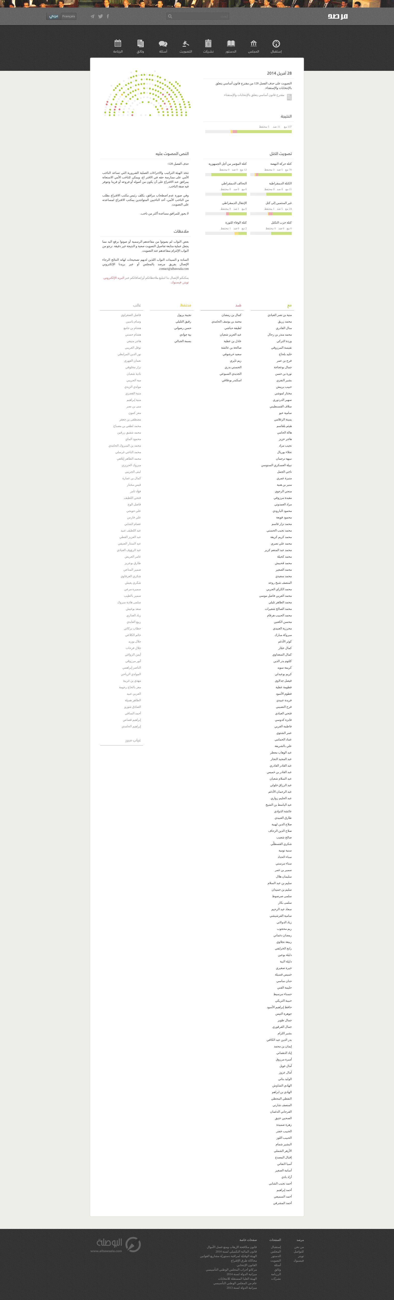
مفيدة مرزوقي (283, 498)
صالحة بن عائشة (231, 347)
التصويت (186, 51)
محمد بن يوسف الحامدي (226, 321)
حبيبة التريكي (283, 1000)
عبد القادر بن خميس (279, 772)
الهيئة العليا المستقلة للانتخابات (237, 1278)
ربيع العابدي (134, 622)
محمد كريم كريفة (281, 537)
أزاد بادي (286, 1177)
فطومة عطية (284, 687)
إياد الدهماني (284, 1053)
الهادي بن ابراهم (282, 1092)
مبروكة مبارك (283, 635)
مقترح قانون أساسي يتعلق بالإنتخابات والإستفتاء (258, 95)
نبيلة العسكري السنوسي (276, 465)
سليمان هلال (284, 876)
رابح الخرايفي (283, 948)
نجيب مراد (285, 445)
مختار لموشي (283, 393)
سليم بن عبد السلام (280, 883)
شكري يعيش (133, 582)
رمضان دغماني (282, 935)
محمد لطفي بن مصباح (127, 426)
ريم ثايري (235, 360)
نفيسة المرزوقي (281, 347)
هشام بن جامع (132, 328)
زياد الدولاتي (284, 922)
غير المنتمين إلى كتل (279, 203)
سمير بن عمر (283, 870)
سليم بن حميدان (282, 889)
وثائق (140, 51)
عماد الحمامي (283, 739)
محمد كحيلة (284, 556)
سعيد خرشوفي (232, 354)
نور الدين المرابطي (129, 354)
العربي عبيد (134, 693)
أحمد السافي (133, 713)
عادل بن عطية (232, 341)
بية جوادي (185, 334)
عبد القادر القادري (281, 765)
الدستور (231, 51)
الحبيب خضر (284, 1131)
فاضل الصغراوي (131, 315)
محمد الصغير (284, 569)
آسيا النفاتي (284, 1164)
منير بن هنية (284, 484)
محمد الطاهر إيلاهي (129, 458)
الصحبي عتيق (283, 1118)
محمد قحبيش (283, 563)
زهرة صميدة (284, 1124)
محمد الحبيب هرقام (279, 615)
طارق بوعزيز (133, 563)
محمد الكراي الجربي (279, 589)
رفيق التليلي (183, 321)
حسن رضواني (182, 328)
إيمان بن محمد (283, 1046)
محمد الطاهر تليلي (280, 602)
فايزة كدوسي (283, 720)
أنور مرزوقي (133, 661)
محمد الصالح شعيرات (278, 609)
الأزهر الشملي (283, 1151)
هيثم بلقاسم (284, 426)
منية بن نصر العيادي (280, 315)
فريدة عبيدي (284, 700)
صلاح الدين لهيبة (282, 824)
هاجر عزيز (285, 439)
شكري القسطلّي (281, 844)
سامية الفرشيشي (281, 915)
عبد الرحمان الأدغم (280, 791)
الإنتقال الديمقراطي (234, 203)
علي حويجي (133, 511)
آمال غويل (285, 1066)
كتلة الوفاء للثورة (236, 222)
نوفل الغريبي (133, 347)
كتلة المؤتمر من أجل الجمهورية (228, 164)
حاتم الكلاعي (133, 635)
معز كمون (134, 413)
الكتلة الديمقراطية (280, 183)
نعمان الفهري (132, 360)
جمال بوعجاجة (283, 367)
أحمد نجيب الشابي (280, 1183)
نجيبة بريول (184, 315)
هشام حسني (133, 334)
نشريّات (208, 51)
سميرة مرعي (132, 589)
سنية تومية (285, 850)
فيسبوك (176, 282)
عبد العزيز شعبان (230, 334)
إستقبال (276, 51)
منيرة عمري (284, 478)
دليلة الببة (286, 961)
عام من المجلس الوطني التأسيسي (235, 1283)
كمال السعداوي (282, 654)
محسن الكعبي (283, 622)
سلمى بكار (285, 902)
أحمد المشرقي (282, 1203)
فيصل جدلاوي (283, 680)
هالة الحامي (284, 432)
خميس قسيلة (283, 974)
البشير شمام (284, 1144)
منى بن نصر (133, 406)
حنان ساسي (284, 981)
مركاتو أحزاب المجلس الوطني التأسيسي (231, 1269)
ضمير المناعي (132, 569)
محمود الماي (133, 439)
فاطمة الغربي (283, 726)
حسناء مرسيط (282, 994)
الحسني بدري (233, 367)
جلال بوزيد (134, 641)
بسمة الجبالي (182, 341)
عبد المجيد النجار (281, 759)
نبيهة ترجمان (284, 458)
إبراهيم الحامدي (131, 726)
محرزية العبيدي (282, 628)
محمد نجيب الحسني (279, 530)
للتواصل (299, 1251)
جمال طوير (285, 1020)
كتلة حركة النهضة (281, 164)
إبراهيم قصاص (132, 720)
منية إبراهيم (134, 400)
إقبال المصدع (283, 1157)
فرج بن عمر (284, 360)
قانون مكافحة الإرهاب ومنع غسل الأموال (232, 1247)
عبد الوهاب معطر (281, 752)
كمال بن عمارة (131, 478)
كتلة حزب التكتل (281, 222)
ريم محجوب (284, 929)
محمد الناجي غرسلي (128, 452)
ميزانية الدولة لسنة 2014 (242, 1274)
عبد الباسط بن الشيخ (279, 804)
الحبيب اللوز (284, 1138)
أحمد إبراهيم (284, 1190)
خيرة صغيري (284, 968)
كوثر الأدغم (285, 641)
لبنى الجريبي (133, 471)
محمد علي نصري (281, 543)
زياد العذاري (133, 615)
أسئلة (163, 51)
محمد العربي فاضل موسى (275, 596)
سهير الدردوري (282, 400)
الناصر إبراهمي (131, 667)
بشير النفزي (284, 380)
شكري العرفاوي (131, 576)
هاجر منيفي (134, 341)
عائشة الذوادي (283, 811)
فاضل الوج (134, 504)
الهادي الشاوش (282, 1085)
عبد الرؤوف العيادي (129, 550)
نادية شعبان (134, 373)
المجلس (253, 51)
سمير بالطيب (132, 596)
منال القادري (284, 328)
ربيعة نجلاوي (284, 942)
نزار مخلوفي (133, 367)
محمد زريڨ (285, 321)
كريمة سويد (284, 667)
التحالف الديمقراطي (234, 183)
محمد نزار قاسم (282, 524)
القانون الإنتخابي (247, 1265)
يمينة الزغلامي (283, 419)
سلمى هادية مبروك (129, 602)
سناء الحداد (285, 857)
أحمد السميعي (283, 1196)
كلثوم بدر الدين (282, 661)
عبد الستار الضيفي (129, 543)
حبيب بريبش (284, 387)
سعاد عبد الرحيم (281, 909)
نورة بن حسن (283, 373)
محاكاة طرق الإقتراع (244, 1260)
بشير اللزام (285, 1033)
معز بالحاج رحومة (130, 687)
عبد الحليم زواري (281, 798)
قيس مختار (134, 484)
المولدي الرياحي (131, 674)
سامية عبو (285, 413)
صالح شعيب (284, 837)
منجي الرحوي (283, 491)
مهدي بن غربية (132, 680)
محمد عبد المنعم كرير (278, 550)
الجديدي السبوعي (230, 373)
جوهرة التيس (283, 1013)
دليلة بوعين (285, 955)
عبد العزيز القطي (130, 537)
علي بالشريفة (283, 746)
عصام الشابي (132, 524)
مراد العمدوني (283, 504)
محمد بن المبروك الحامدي (125, 445)
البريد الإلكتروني (114, 278)
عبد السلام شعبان (281, 778)
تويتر (186, 282)
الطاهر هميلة (133, 700)
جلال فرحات (133, 648)
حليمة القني (284, 987)
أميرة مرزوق (284, 1059)
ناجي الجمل (284, 471)
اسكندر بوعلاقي (231, 380)
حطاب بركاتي (132, 628)
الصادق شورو (132, 707)
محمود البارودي (282, 511)
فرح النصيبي (284, 707)
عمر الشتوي (284, 733)
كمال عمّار (285, 648)
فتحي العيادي (283, 713)
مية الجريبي (133, 380)
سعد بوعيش (133, 609)
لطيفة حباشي (232, 328)
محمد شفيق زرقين (129, 432)
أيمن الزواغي (133, 654)
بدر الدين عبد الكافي (279, 1040)
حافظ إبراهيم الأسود (279, 1007)
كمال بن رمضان (231, 315)
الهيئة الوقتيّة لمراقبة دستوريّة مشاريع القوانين (228, 1256)
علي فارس (134, 517)
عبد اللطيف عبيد (131, 530)
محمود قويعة (284, 517)
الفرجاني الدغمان (281, 1111)
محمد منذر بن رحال (280, 334)
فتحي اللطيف (132, 498)
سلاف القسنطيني (281, 406)
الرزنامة (118, 51)
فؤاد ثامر (135, 491)
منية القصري (133, 393)
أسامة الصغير (283, 1170)
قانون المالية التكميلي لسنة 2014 (236, 1251)
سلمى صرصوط (282, 896)
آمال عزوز (285, 1072)
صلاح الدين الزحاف (280, 831)
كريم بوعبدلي (283, 674)
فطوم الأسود (284, 693)
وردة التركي (284, 341)
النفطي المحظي (281, 1098)
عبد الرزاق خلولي (281, 785)
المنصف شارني (282, 1105)
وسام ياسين (133, 321)
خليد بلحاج (285, 354)
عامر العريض (133, 556)
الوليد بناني (285, 1079)
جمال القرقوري (282, 1026)
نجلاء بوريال (284, 452)
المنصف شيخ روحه (280, 582)
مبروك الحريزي (131, 465)
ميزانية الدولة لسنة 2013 (242, 1287)
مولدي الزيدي (132, 387)
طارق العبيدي (283, 818)
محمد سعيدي (283, 576)
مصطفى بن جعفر (130, 419)
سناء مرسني (284, 863)
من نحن (299, 1247)
